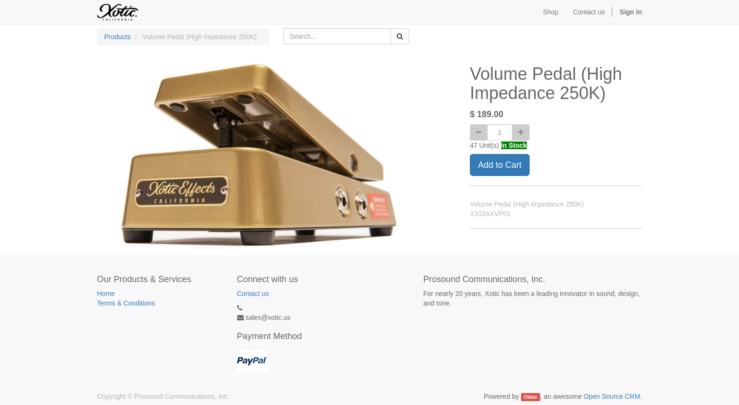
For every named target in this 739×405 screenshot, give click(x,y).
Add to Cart (500, 165)
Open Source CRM (612, 396)
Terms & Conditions (126, 303)
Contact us (253, 293)
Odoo (530, 397)
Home (106, 293)
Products (117, 37)
